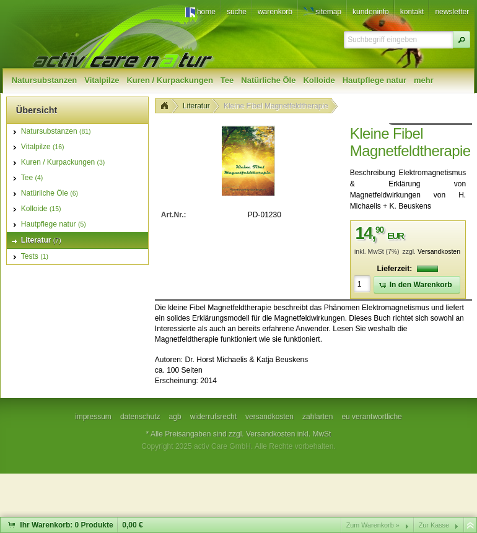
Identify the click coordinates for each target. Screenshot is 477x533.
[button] (461, 39)
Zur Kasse (434, 525)
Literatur (196, 106)
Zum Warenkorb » (373, 525)
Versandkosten (439, 251)
